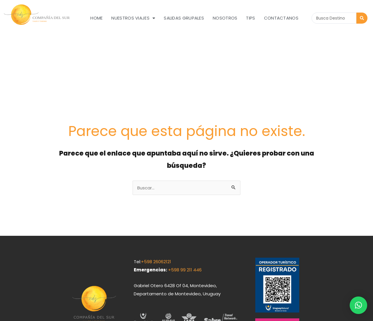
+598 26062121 (156, 210)
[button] (358, 305)
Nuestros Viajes (133, 18)
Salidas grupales (184, 18)
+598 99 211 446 (185, 218)
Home (96, 18)
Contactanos (281, 18)
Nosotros (225, 18)
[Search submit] (361, 18)
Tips (250, 18)
